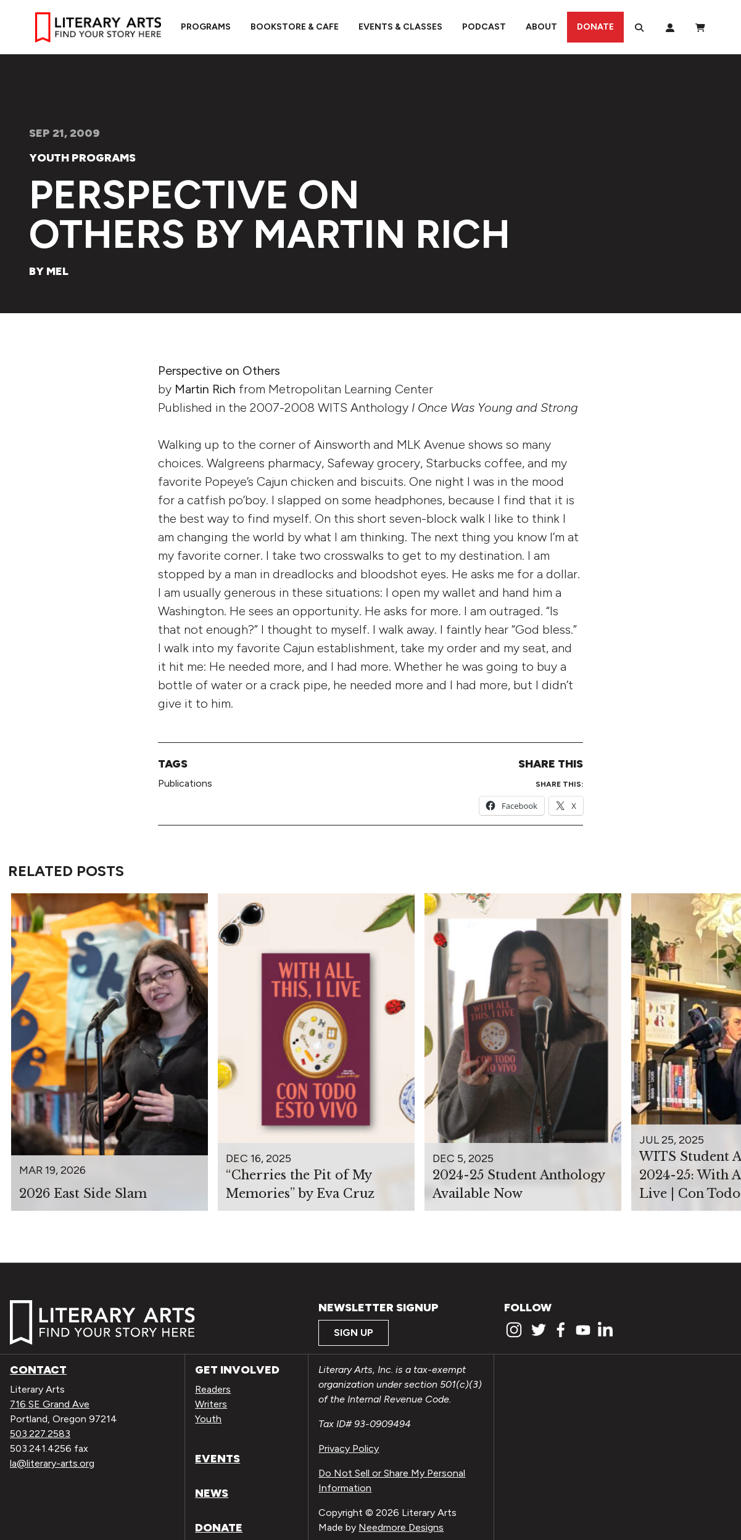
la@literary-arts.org (52, 1463)
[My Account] (670, 27)
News (211, 1493)
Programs (206, 27)
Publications (185, 783)
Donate (595, 27)
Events (217, 1458)
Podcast (484, 27)
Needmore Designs (401, 1527)
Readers (213, 1389)
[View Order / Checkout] (700, 27)
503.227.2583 (40, 1434)
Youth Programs (82, 158)
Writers (211, 1404)
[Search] (639, 27)
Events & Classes (400, 27)
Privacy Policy (348, 1448)
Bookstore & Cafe (294, 27)
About (541, 27)
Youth (208, 1419)
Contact (38, 1370)
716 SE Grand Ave (49, 1404)
